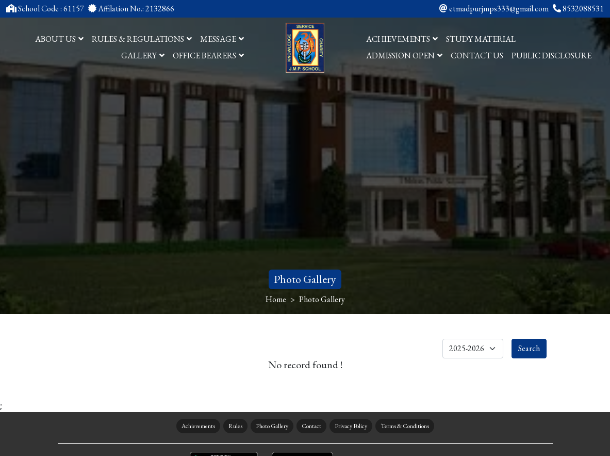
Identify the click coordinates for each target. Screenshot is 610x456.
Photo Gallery (272, 426)
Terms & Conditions (405, 426)
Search (529, 348)
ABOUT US (59, 39)
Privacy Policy (351, 426)
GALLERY (142, 55)
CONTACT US (477, 55)
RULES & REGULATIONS (142, 39)
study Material (481, 39)
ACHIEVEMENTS (402, 39)
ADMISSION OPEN (404, 55)
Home (276, 299)
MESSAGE (222, 39)
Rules (235, 426)
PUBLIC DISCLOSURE (551, 55)
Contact (311, 426)
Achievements (198, 426)
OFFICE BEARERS (208, 55)
